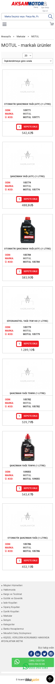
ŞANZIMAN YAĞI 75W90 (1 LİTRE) (27, 465)
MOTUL (27, 113)
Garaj (36, 7)
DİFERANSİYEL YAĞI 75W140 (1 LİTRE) (27, 321)
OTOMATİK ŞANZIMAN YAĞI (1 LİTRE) (27, 538)
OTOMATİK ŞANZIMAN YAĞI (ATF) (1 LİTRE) (27, 104)
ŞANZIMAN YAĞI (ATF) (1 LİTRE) (27, 176)
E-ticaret (20, 679)
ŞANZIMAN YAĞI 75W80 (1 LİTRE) (27, 393)
